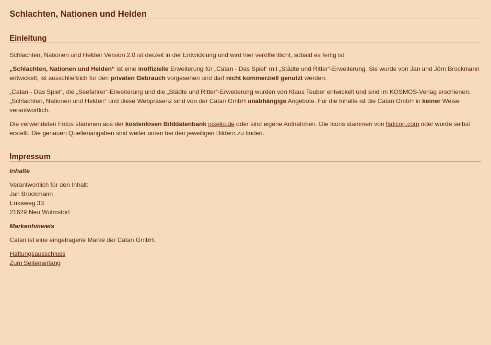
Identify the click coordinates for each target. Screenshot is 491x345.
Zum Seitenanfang (35, 262)
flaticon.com (402, 123)
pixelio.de (221, 123)
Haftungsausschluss (37, 253)
